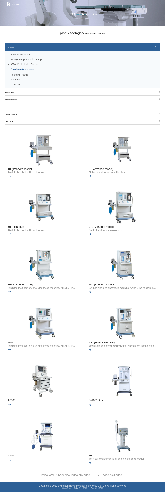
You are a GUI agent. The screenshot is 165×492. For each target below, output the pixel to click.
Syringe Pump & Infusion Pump (26, 59)
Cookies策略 (97, 488)
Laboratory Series (10, 107)
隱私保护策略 (80, 488)
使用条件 (66, 488)
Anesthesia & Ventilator (22, 69)
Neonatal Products (20, 74)
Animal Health (9, 92)
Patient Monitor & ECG (22, 54)
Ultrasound (16, 79)
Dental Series (9, 121)
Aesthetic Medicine (11, 99)
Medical (11, 47)
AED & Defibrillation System (24, 64)
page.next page (112, 474)
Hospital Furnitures (11, 114)
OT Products (16, 84)
